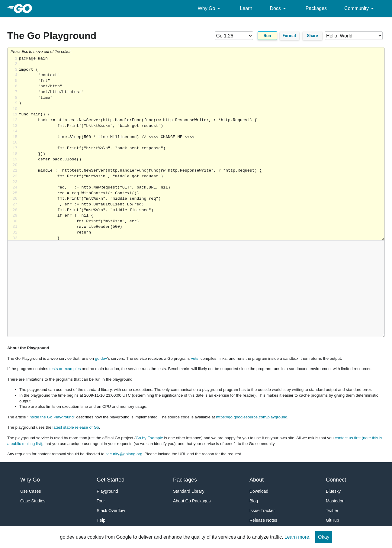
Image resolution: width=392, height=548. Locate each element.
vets (194, 358)
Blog (253, 500)
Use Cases (30, 491)
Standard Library (188, 491)
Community (360, 8)
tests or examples (65, 368)
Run (267, 35)
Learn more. (297, 537)
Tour (101, 500)
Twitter (332, 510)
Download (258, 491)
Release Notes (263, 520)
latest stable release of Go (76, 427)
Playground (107, 491)
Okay (323, 537)
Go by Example (149, 438)
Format (289, 35)
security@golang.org (123, 454)
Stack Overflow (111, 510)
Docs (279, 8)
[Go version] (234, 35)
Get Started (110, 480)
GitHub (332, 520)
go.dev (101, 358)
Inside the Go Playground (51, 417)
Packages (316, 8)
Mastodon (335, 500)
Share (312, 35)
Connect (336, 480)
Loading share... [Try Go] (201, 148)
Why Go (210, 8)
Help (101, 520)
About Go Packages (192, 500)
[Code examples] (354, 35)
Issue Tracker (262, 510)
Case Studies (32, 500)
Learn (246, 8)
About (256, 480)
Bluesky (333, 491)
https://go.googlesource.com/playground (251, 417)
